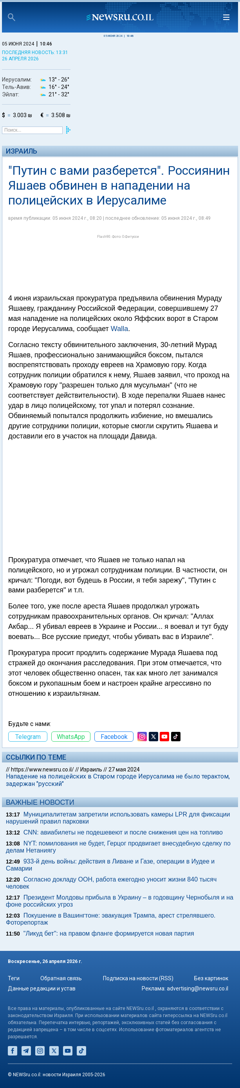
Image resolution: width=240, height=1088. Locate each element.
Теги (14, 978)
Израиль (21, 151)
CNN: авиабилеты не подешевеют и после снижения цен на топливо (123, 832)
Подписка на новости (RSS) (138, 978)
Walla (119, 329)
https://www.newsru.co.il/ (42, 769)
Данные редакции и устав (42, 988)
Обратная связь (61, 978)
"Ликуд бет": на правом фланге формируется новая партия (108, 933)
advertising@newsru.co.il (197, 988)
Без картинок (211, 978)
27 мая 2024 (124, 769)
